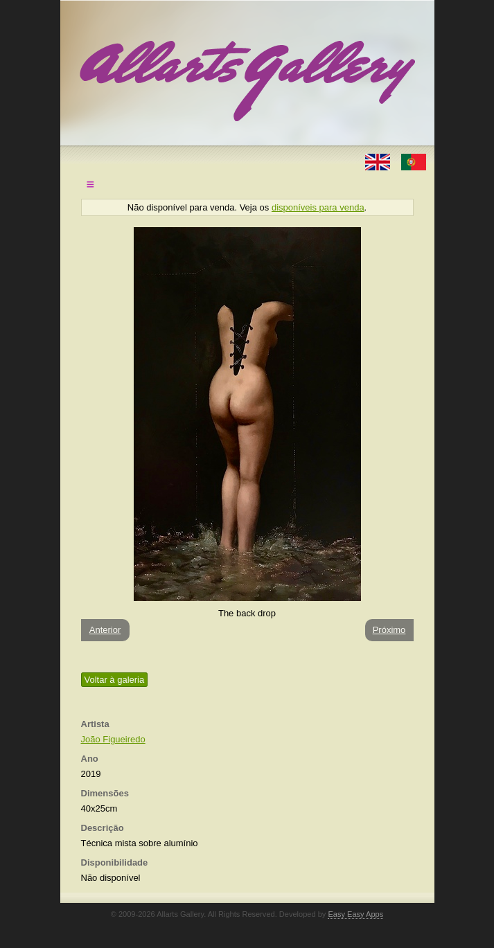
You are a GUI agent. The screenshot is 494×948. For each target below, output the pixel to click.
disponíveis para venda (318, 207)
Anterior (105, 630)
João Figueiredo (113, 739)
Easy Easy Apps (355, 914)
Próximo (389, 630)
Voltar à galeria (115, 679)
